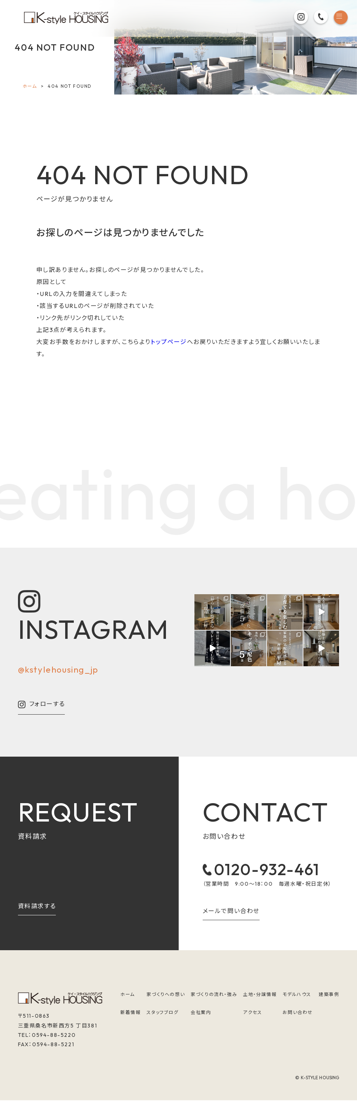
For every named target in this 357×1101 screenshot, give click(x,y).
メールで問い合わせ (231, 912)
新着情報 (130, 1013)
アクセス (252, 1013)
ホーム (29, 86)
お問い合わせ (297, 1013)
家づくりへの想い (165, 995)
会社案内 (201, 1013)
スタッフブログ (162, 1013)
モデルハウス (296, 995)
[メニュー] (341, 18)
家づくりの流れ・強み (214, 995)
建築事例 (329, 995)
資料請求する (37, 906)
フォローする (41, 704)
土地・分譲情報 (259, 995)
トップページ (169, 341)
